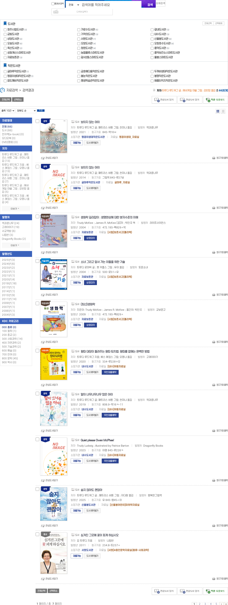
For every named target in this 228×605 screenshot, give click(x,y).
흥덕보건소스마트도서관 (167, 47)
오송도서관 (13, 37)
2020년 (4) (8, 274)
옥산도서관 (13, 42)
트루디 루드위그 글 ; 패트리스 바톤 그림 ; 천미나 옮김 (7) (15, 174)
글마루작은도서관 (18, 65)
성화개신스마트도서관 (18, 47)
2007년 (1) (8, 302)
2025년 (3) (8, 255)
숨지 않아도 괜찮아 (91, 485)
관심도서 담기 (164, 94)
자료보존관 (13, 51)
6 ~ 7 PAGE (221, 599)
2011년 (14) (9, 294)
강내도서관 (160, 23)
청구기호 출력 (221, 153)
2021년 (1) (8, 271)
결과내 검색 (56, 3)
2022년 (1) (8, 267)
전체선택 (208, 18)
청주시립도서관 (15, 23)
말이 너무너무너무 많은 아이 (97, 390)
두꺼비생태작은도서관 (165, 65)
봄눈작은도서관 (89, 70)
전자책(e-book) (13, 129)
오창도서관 (86, 37)
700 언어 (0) (9, 349)
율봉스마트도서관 (163, 51)
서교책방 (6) (8, 226)
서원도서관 (86, 33)
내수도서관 (160, 28)
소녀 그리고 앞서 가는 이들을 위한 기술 (103, 257)
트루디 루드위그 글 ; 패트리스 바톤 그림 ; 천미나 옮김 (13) (15, 153)
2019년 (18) (9, 278)
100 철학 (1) (9, 326)
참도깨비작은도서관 (17, 75)
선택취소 (18, 93)
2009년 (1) (8, 298)
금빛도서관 (13, 28)
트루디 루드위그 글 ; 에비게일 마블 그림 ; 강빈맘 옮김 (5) (15, 184)
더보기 (16, 204)
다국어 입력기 (174, 4)
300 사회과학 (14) (12, 334)
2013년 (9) (8, 290)
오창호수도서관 (162, 37)
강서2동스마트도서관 (92, 51)
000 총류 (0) (9, 322)
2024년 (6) (8, 259)
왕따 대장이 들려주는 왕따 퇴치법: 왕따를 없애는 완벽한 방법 (115, 347)
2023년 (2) (8, 263)
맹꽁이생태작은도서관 (20, 70)
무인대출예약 (110, 367)
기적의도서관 (88, 28)
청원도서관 (86, 42)
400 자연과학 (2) (11, 338)
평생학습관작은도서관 (92, 75)
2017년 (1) (8, 282)
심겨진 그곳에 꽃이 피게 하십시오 (99, 530)
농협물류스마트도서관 (92, 47)
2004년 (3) (8, 310)
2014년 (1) (8, 286)
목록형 (223, 105)
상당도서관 (13, 33)
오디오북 (8, 133)
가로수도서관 (88, 23)
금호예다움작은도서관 (92, 65)
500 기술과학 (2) (11, 342)
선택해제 (218, 18)
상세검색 (162, 4)
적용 (43, 105)
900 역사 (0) (9, 357)
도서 (7, 125)
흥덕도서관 (160, 42)
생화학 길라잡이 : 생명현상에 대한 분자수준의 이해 (109, 213)
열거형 (218, 105)
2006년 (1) (8, 306)
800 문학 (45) (10, 353)
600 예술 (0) (9, 346)
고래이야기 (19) (10, 222)
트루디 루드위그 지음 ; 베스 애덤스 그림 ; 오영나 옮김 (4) (15, 194)
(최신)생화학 (88, 300)
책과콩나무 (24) (10, 218)
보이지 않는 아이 (90, 117)
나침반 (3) (7, 230)
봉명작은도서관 (162, 70)
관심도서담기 (51, 153)
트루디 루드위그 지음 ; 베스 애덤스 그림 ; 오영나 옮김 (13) (15, 163)
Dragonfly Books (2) (14, 234)
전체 (7, 122)
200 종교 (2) (9, 330)
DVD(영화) (10, 137)
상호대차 (90, 233)
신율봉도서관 (161, 33)
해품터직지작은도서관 (165, 75)
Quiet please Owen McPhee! (97, 436)
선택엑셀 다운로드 (215, 94)
